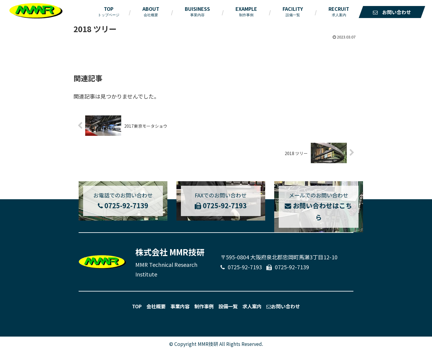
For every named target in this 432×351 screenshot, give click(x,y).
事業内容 (180, 306)
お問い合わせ (283, 306)
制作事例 (204, 306)
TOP (137, 306)
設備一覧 (228, 306)
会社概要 (156, 306)
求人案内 (252, 306)
